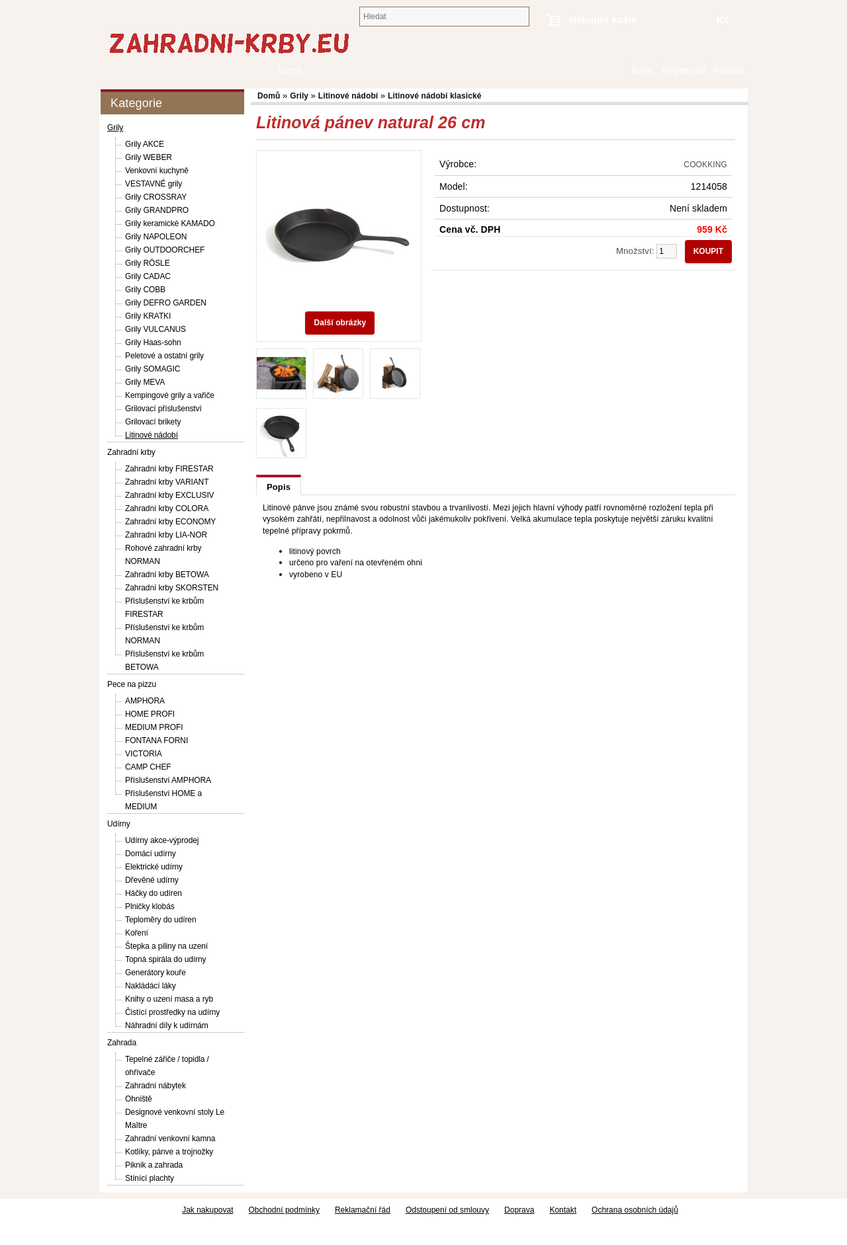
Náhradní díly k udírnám (166, 1025)
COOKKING (705, 164)
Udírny (118, 823)
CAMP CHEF (148, 767)
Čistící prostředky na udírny (172, 1012)
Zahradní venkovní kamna (170, 1138)
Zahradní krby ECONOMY (170, 521)
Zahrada (121, 1042)
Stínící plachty (149, 1178)
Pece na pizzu (131, 684)
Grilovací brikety (153, 421)
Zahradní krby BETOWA (167, 574)
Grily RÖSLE (147, 263)
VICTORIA (143, 753)
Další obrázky (340, 322)
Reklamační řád (362, 1210)
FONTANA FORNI (156, 740)
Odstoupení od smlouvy (447, 1210)
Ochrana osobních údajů (635, 1210)
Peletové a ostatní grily (164, 355)
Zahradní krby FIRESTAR (169, 468)
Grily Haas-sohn (153, 342)
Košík (642, 71)
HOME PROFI (150, 714)
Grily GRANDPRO (157, 210)
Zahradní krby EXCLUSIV (169, 495)
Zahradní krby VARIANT (166, 482)
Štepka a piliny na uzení (166, 946)
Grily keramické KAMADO (170, 223)
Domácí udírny (150, 853)
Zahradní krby (131, 452)
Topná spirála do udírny (165, 959)
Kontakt (562, 1210)
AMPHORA (145, 700)
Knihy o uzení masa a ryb (169, 999)
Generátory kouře (155, 972)
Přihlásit (729, 71)
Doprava (519, 1210)
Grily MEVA (145, 382)
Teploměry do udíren (161, 919)
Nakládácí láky (150, 985)
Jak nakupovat (207, 1210)
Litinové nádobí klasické (435, 95)
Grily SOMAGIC (152, 369)
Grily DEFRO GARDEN (165, 302)
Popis (278, 487)
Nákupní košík (603, 19)
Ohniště (138, 1099)
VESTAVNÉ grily (153, 183)
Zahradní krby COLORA (166, 508)
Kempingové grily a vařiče (169, 395)
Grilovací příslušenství (163, 408)
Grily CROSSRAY (156, 197)
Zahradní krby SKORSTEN (171, 587)
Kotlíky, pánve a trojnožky (169, 1151)
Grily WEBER (148, 157)
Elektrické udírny (154, 866)
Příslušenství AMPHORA (168, 780)
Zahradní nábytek (155, 1085)
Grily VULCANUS (155, 329)
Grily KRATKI (148, 316)
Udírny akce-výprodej (162, 840)
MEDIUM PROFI (154, 727)
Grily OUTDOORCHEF (164, 250)
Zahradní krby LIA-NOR (166, 535)
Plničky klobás (150, 906)
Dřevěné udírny (152, 880)
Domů (621, 71)
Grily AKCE (144, 144)
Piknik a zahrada (154, 1165)
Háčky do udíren (153, 893)
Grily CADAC (148, 276)
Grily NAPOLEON (156, 236)
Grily (115, 127)
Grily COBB (145, 289)
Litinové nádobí (151, 435)
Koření (136, 933)
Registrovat (683, 71)
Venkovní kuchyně (157, 170)
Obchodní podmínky (284, 1210)
